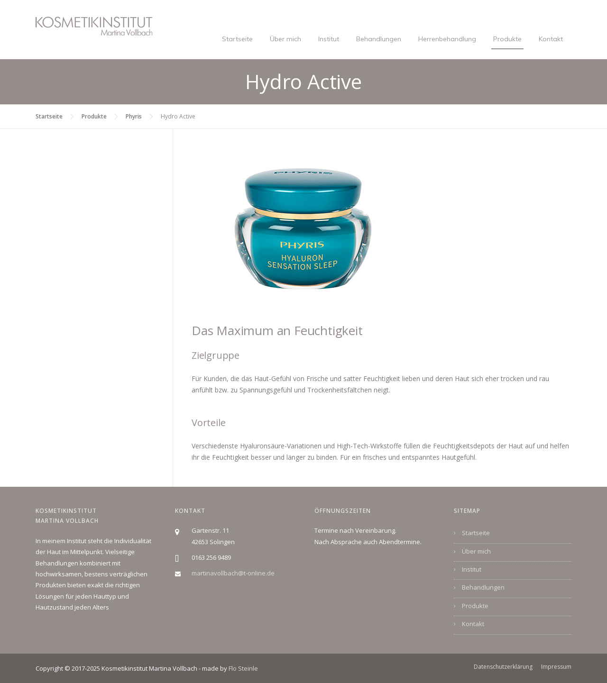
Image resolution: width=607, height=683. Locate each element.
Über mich (285, 39)
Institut (328, 39)
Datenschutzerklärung (503, 667)
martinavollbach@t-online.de (233, 573)
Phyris (134, 116)
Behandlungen (378, 39)
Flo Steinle (243, 668)
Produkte (507, 39)
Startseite (237, 39)
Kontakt (551, 39)
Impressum (556, 667)
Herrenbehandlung (447, 39)
